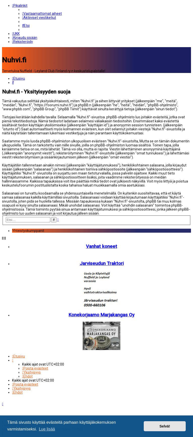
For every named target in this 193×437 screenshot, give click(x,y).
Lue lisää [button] (47, 429)
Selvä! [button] (164, 426)
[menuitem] (42, 14)
